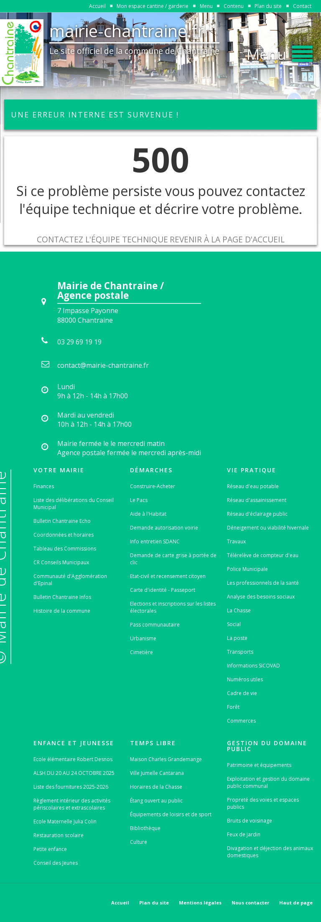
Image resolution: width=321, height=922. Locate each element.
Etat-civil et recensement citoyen (168, 576)
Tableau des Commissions (64, 548)
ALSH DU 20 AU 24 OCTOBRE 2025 (74, 773)
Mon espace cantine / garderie (153, 6)
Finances (43, 486)
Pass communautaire (155, 624)
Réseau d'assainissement (256, 500)
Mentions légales (200, 902)
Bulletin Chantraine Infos (62, 597)
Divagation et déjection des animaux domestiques (270, 852)
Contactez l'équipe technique (102, 239)
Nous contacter (250, 902)
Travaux (236, 541)
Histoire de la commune (61, 610)
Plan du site (268, 6)
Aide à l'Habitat (148, 513)
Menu (206, 6)
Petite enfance (50, 849)
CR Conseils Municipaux (61, 562)
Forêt (233, 707)
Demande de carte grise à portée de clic (173, 559)
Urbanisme (143, 638)
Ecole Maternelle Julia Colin (65, 821)
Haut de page (296, 902)
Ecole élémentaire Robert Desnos (72, 759)
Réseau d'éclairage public (257, 513)
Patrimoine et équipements (259, 765)
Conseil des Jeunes (55, 862)
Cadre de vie (242, 693)
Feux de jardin (243, 834)
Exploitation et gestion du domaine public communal (268, 782)
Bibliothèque (145, 828)
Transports (240, 651)
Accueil (97, 6)
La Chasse (239, 610)
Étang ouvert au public (156, 800)
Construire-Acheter (152, 486)
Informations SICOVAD (253, 665)
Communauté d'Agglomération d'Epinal (70, 580)
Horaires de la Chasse (156, 786)
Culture (138, 842)
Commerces (241, 720)
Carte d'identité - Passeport (162, 589)
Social (234, 624)
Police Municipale (247, 569)
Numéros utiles (245, 679)
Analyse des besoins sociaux (261, 596)
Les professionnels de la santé (263, 582)
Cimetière (141, 652)
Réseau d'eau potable (253, 486)
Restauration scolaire (58, 835)
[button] (280, 52)
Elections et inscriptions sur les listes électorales (173, 607)
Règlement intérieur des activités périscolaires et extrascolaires (71, 804)
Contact (302, 6)
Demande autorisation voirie (164, 527)
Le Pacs (139, 500)
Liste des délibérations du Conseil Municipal (73, 504)
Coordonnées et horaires (63, 534)
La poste (237, 638)
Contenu (234, 6)
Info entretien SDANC (155, 541)
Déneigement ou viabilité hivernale (268, 527)
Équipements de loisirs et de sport (170, 814)
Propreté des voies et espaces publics (263, 803)
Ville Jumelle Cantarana (157, 773)
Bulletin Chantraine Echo (62, 521)
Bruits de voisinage (249, 820)
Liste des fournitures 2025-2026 (70, 786)
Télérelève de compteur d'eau (262, 555)
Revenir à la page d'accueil (227, 239)
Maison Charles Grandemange (166, 759)
